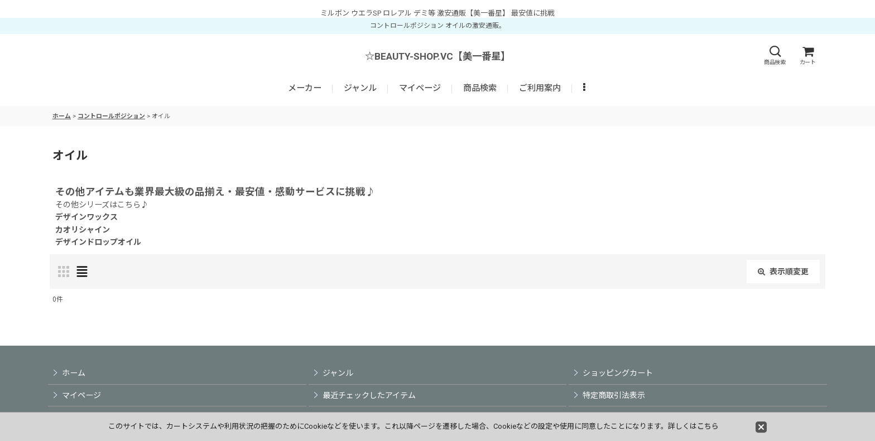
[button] (774, 55)
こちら (708, 426)
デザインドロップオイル (98, 242)
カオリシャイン (82, 229)
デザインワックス (86, 216)
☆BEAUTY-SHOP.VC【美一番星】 (437, 56)
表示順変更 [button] (783, 271)
